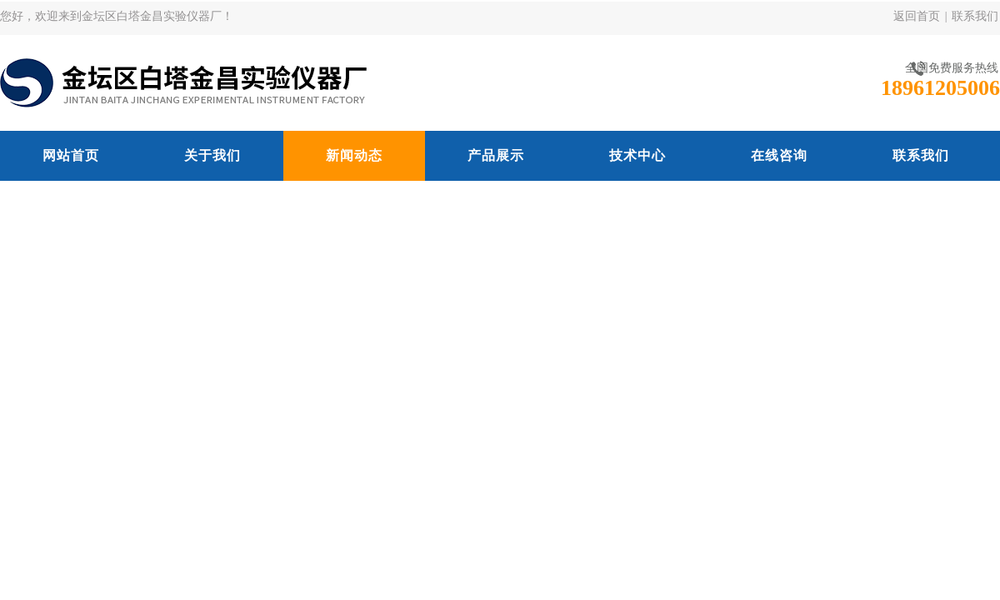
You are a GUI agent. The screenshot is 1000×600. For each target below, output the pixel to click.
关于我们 (212, 155)
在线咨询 (779, 155)
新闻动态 (354, 155)
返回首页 (916, 16)
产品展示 (496, 155)
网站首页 (70, 155)
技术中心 (637, 155)
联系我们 (975, 16)
